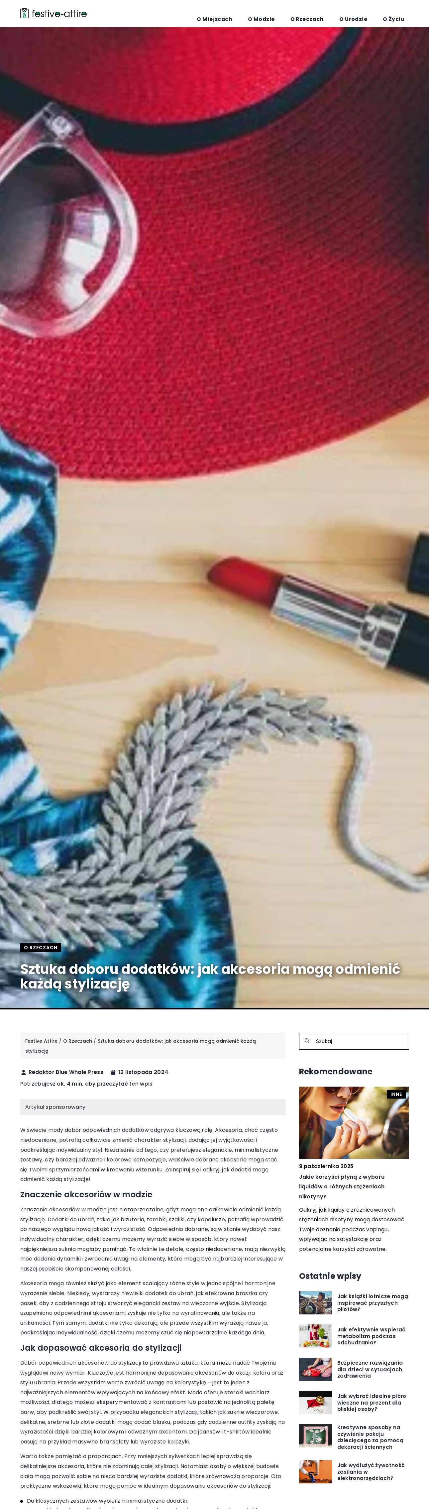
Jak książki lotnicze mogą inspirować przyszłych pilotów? (372, 1303)
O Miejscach (267, 13)
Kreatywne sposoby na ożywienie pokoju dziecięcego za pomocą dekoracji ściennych (370, 1437)
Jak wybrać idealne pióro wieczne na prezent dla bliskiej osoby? (371, 1403)
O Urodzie (370, 13)
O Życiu (399, 13)
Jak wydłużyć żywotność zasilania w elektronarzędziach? (371, 1472)
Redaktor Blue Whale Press (66, 1072)
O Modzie (302, 13)
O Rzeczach (336, 13)
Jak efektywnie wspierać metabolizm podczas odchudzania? (371, 1336)
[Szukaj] (307, 1041)
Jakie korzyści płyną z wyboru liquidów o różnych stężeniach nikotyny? (342, 1186)
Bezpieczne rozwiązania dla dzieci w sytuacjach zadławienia (370, 1369)
